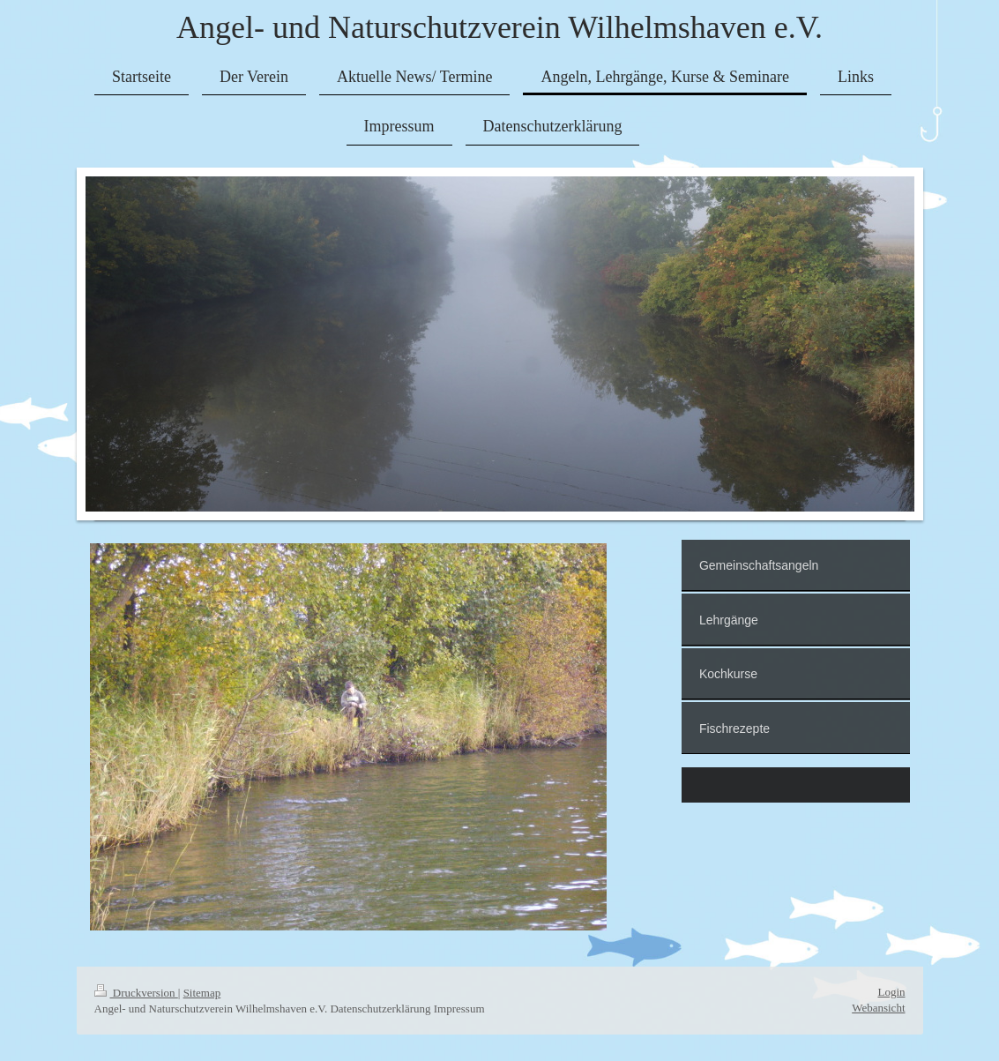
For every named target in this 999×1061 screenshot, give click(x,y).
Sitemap (202, 992)
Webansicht (878, 1007)
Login (891, 991)
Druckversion (136, 992)
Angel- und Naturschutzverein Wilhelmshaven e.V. (499, 27)
